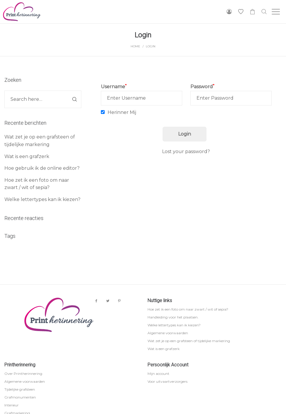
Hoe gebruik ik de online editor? (42, 168)
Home (135, 46)
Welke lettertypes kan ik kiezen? (42, 199)
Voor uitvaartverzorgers (167, 381)
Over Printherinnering (23, 373)
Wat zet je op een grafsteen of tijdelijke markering (189, 341)
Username (114, 86)
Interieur (11, 405)
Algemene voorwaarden (168, 333)
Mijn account (158, 373)
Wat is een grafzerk (26, 156)
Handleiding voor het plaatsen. (173, 317)
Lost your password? (186, 151)
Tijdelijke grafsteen (19, 389)
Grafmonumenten (20, 397)
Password (202, 86)
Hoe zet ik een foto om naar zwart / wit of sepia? (188, 309)
